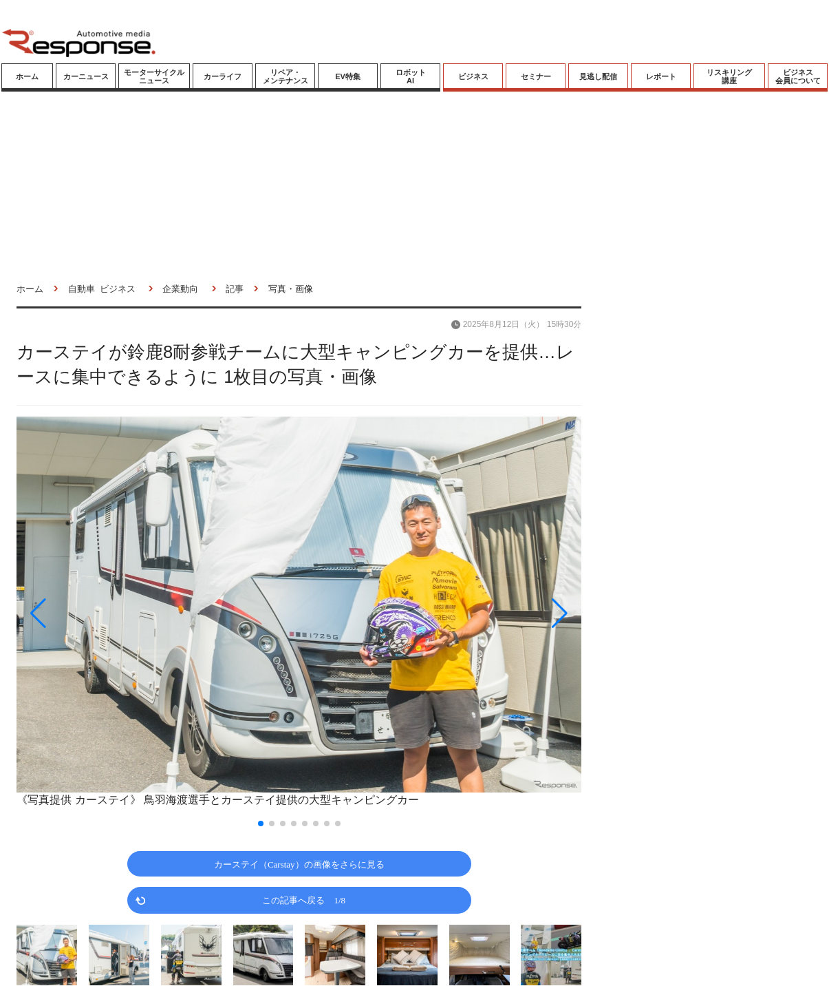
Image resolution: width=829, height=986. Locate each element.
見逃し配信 (598, 76)
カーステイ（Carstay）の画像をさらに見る (299, 863)
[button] (101, 613)
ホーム (27, 76)
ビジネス (473, 76)
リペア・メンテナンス (285, 76)
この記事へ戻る (303, 899)
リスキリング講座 (729, 76)
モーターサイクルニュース (154, 76)
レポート (661, 76)
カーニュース (86, 76)
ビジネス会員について (798, 76)
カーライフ (222, 76)
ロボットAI (411, 76)
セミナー (536, 76)
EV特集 (347, 76)
